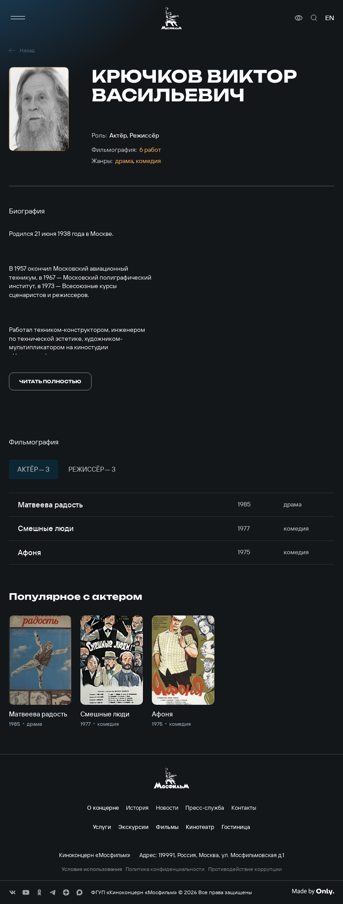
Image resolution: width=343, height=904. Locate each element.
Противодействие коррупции (245, 869)
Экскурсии (133, 826)
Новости (167, 807)
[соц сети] (12, 892)
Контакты (243, 807)
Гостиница (236, 826)
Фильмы (167, 826)
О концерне (103, 807)
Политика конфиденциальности (165, 869)
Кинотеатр (200, 826)
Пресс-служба (204, 807)
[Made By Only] (313, 891)
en (329, 18)
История (137, 807)
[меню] (18, 18)
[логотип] (171, 18)
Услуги (102, 826)
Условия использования (92, 869)
